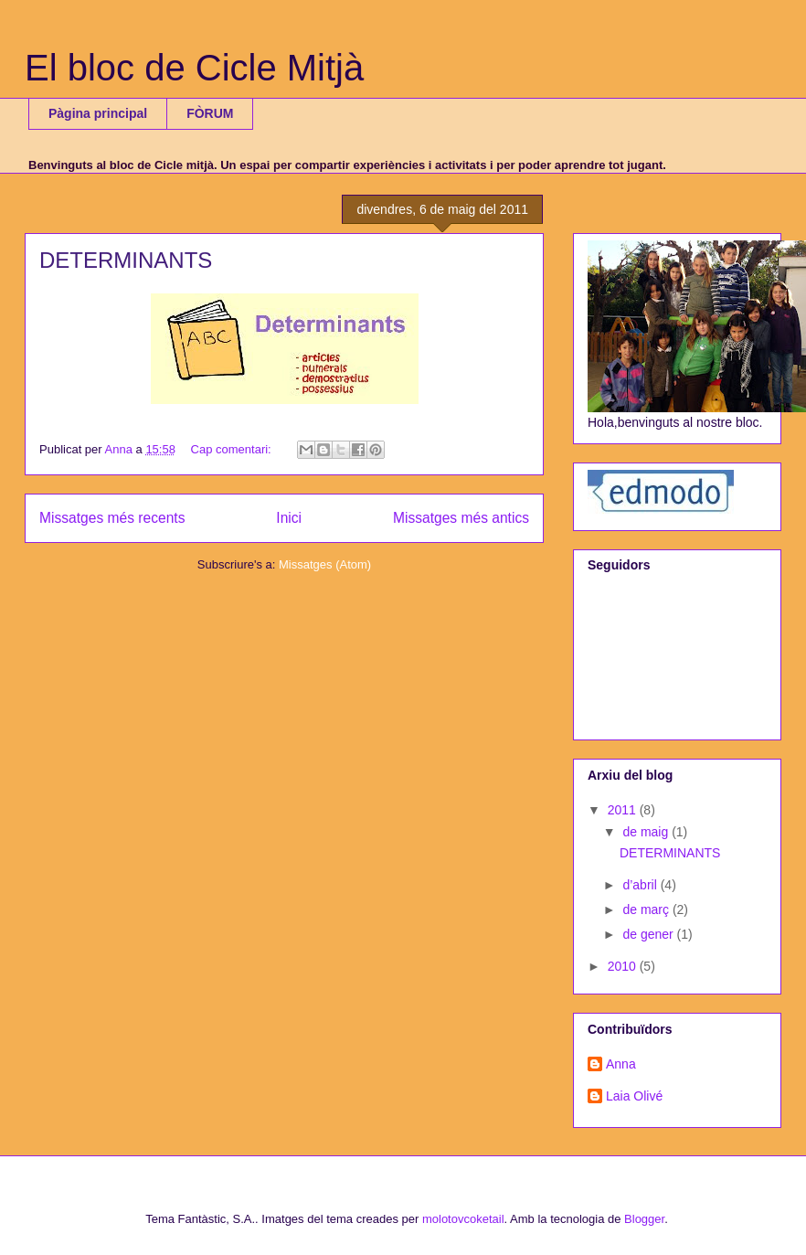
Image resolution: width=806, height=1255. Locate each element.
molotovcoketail (463, 1219)
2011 (624, 810)
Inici (289, 518)
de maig (647, 831)
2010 (624, 966)
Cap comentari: (233, 449)
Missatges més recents (112, 518)
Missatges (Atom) (325, 564)
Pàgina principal (97, 113)
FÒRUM (209, 113)
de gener (649, 934)
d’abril (641, 884)
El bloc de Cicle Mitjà (194, 68)
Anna (621, 1064)
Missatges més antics (461, 518)
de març (647, 909)
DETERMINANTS (125, 260)
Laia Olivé (634, 1096)
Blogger (644, 1219)
